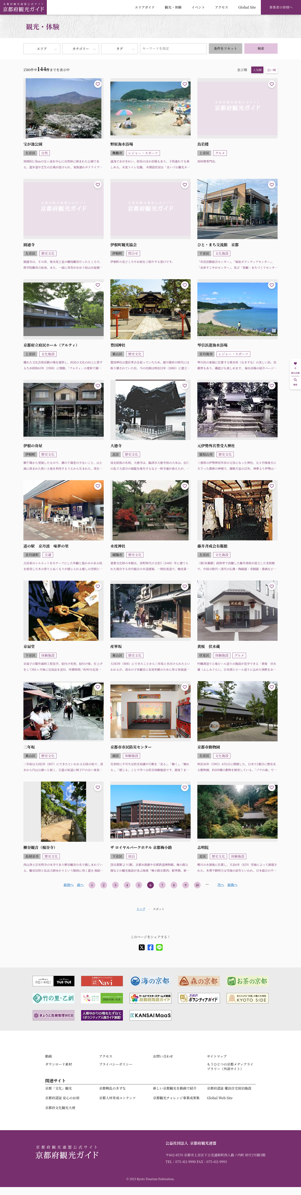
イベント (198, 7)
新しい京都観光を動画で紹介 (174, 1088)
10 (197, 885)
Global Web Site (219, 1097)
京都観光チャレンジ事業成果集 (176, 1097)
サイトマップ (217, 1056)
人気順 (257, 70)
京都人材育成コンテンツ (117, 1097)
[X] (141, 947)
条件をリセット (225, 48)
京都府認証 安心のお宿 (62, 1097)
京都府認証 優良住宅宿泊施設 (229, 1088)
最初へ (69, 884)
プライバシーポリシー (115, 1064)
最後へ (232, 884)
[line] (159, 947)
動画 (48, 1056)
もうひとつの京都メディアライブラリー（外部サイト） (230, 1066)
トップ (140, 909)
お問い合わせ (163, 1056)
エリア (42, 48)
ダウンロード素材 (58, 1064)
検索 (261, 48)
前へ (80, 884)
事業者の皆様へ (281, 7)
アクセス (221, 7)
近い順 (271, 70)
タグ (119, 48)
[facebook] (150, 947)
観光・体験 (173, 7)
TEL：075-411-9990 (181, 1161)
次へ (220, 884)
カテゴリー (80, 48)
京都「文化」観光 (58, 1088)
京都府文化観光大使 (60, 1107)
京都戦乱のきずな (112, 1088)
